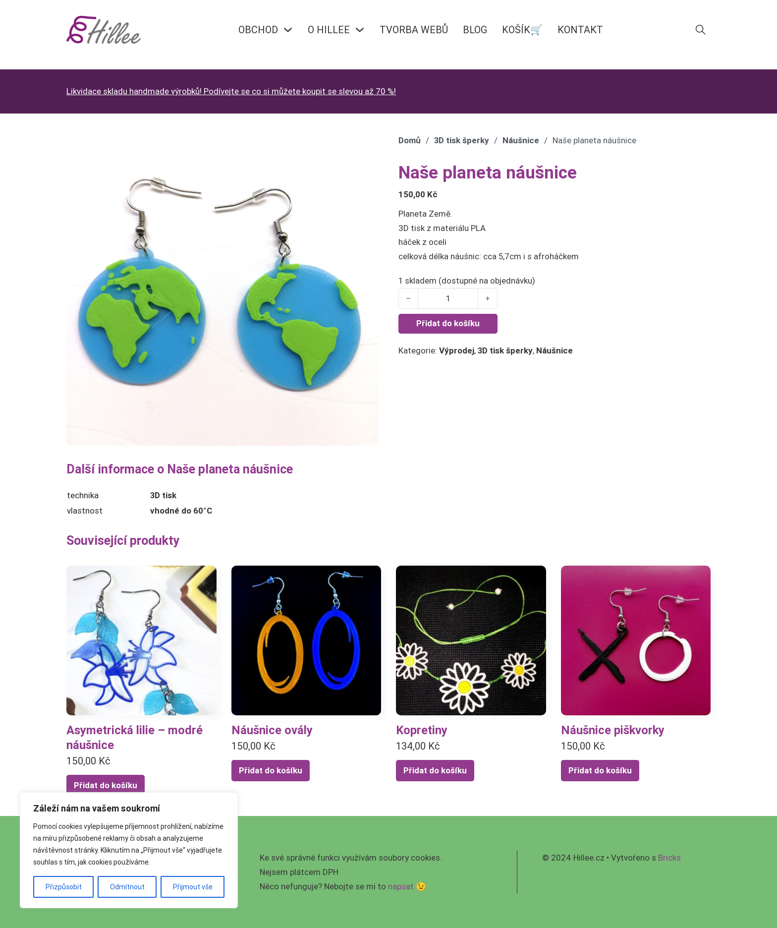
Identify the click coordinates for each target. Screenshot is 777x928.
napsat (401, 886)
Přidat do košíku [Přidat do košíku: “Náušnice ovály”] (270, 770)
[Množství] (448, 298)
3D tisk (163, 495)
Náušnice (520, 140)
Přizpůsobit (64, 886)
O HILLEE (329, 29)
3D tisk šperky (461, 140)
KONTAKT (580, 29)
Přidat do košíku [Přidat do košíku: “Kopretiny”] (435, 770)
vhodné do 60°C (181, 510)
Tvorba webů (414, 29)
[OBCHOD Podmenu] (288, 30)
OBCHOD (258, 29)
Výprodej (456, 350)
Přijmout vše (193, 886)
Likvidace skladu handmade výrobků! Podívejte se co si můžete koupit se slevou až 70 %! (231, 91)
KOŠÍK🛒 (522, 29)
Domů (409, 140)
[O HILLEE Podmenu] (360, 30)
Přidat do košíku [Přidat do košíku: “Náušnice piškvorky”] (600, 770)
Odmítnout (127, 886)
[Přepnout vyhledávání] (701, 30)
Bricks (669, 857)
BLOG (475, 29)
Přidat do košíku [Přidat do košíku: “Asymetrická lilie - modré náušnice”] (105, 785)
